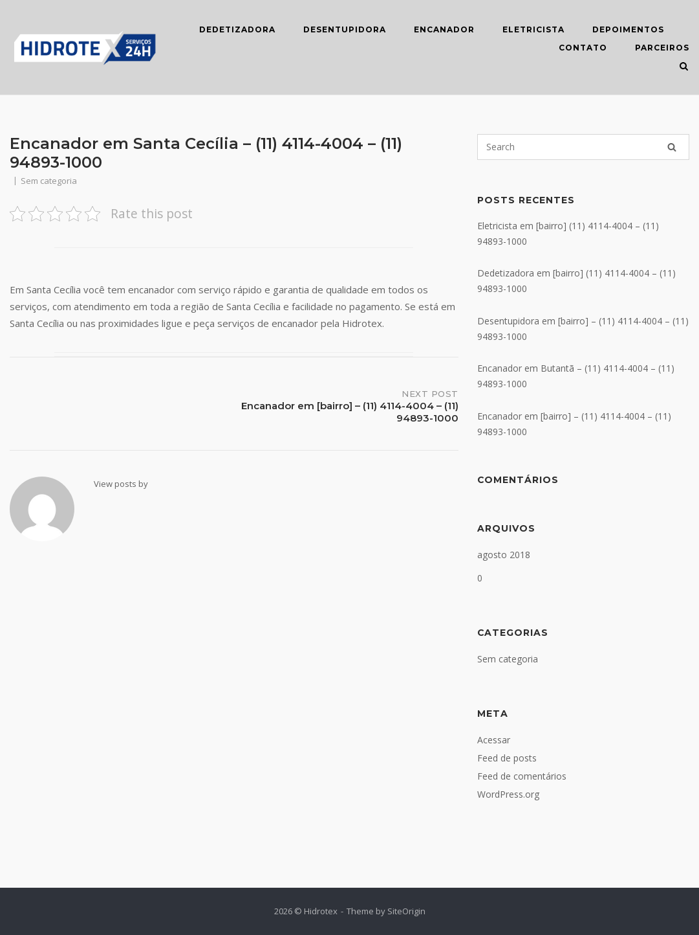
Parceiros (662, 47)
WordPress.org (508, 794)
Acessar (493, 740)
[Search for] (583, 147)
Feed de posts (507, 758)
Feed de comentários (521, 776)
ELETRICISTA (533, 29)
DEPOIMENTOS (628, 29)
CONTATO (583, 47)
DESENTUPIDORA (344, 29)
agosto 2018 (503, 554)
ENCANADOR (444, 29)
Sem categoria (507, 659)
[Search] (671, 147)
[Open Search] (683, 67)
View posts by (121, 484)
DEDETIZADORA (237, 29)
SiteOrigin (406, 911)
